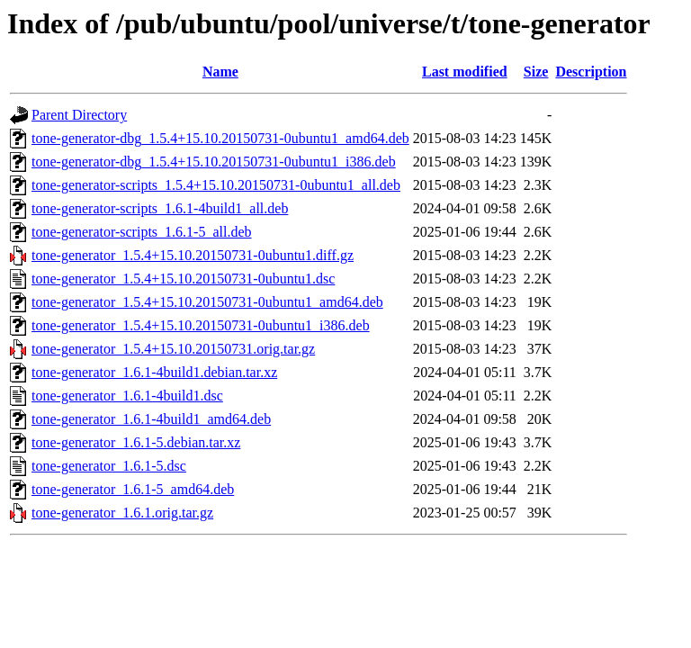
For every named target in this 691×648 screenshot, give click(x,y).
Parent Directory (79, 114)
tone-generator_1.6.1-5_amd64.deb (132, 489)
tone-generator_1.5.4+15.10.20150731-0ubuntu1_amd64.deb (207, 302)
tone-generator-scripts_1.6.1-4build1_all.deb (159, 208)
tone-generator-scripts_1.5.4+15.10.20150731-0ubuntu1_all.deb (215, 185)
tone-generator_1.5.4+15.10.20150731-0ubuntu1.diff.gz (192, 255)
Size (536, 71)
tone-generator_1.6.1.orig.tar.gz (122, 512)
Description (590, 71)
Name (220, 71)
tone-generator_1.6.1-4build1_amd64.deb (151, 419)
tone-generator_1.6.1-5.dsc (108, 465)
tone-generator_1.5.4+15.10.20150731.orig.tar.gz (173, 348)
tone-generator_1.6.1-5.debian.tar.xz (135, 442)
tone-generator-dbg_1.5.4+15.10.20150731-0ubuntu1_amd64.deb (220, 138)
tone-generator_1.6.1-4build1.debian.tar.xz (154, 372)
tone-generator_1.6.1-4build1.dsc (127, 395)
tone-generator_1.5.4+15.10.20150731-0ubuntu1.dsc (183, 278)
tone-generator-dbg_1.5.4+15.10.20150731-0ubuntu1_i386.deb (213, 161)
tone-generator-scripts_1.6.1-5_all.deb (141, 231)
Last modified (464, 71)
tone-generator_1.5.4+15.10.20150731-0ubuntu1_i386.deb (200, 325)
